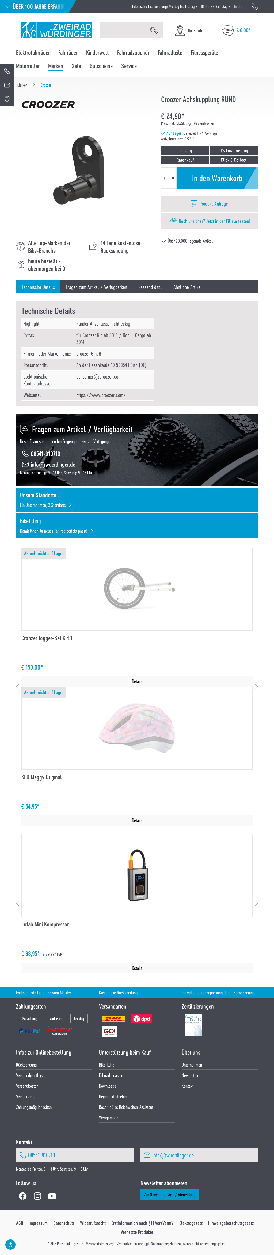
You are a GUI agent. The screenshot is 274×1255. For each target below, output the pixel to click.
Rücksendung (26, 1064)
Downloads (107, 1085)
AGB (19, 1223)
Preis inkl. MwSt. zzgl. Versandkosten (187, 123)
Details (137, 681)
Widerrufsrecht (93, 1223)
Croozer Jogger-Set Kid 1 (47, 638)
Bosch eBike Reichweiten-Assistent (126, 1107)
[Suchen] (154, 30)
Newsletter (190, 1075)
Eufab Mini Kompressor (45, 924)
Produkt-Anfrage (214, 204)
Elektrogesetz (191, 1223)
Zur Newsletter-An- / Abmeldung (169, 1194)
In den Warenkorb (217, 178)
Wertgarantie (108, 1117)
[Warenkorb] (236, 30)
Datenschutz (63, 1223)
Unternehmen (192, 1064)
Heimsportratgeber (113, 1096)
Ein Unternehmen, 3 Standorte (43, 505)
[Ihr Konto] (189, 30)
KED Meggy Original (41, 777)
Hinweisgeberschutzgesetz (231, 1223)
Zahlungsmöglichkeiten (34, 1107)
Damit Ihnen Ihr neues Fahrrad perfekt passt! (53, 531)
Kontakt (187, 1085)
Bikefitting (106, 1064)
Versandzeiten (26, 1096)
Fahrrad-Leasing (111, 1075)
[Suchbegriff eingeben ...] (123, 30)
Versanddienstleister (31, 1075)
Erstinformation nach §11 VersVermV (142, 1223)
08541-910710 (45, 453)
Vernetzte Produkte (137, 1232)
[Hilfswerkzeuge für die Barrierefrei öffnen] (10, 1244)
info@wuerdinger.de (53, 464)
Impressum (38, 1223)
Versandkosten (27, 1085)
